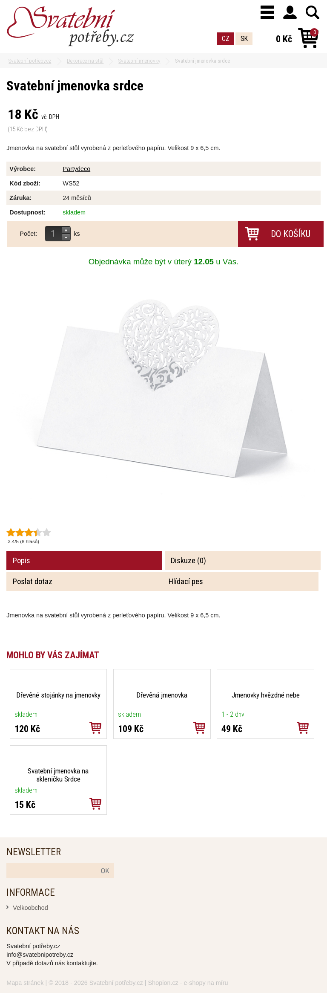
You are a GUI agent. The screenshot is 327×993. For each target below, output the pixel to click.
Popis (21, 560)
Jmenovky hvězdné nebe (266, 695)
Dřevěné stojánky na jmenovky (58, 695)
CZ (225, 39)
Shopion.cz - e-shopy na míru (188, 982)
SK (244, 39)
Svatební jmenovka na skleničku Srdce (58, 775)
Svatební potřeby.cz (116, 982)
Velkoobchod (30, 907)
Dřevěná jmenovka (161, 695)
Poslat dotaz (32, 581)
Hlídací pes (186, 581)
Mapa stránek (24, 982)
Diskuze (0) (188, 560)
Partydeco (76, 168)
